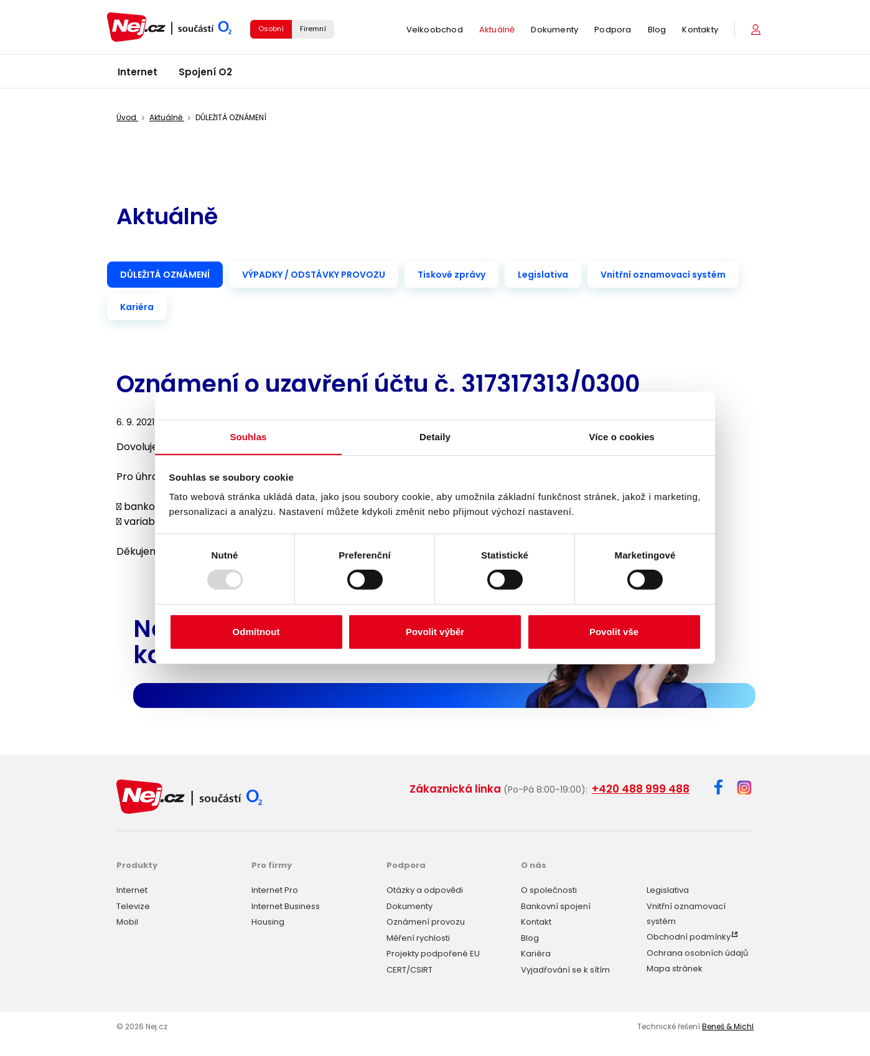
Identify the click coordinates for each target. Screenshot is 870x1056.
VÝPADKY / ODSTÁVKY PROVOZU (313, 274)
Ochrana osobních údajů (697, 952)
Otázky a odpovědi (424, 889)
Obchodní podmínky (689, 936)
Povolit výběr (435, 631)
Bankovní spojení (556, 905)
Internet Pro (274, 889)
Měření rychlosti (418, 937)
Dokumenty (554, 31)
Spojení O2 (205, 74)
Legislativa (543, 274)
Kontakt (536, 921)
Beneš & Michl (728, 1025)
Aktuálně (497, 31)
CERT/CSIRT (409, 968)
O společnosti (549, 889)
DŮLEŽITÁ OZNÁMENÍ (165, 274)
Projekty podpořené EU (433, 953)
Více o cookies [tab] (622, 436)
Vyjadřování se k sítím (565, 968)
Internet (137, 74)
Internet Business (285, 905)
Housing (267, 921)
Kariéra (137, 307)
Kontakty (700, 31)
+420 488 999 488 (641, 788)
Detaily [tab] (435, 436)
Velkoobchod (434, 31)
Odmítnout (256, 631)
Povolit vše (613, 631)
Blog (657, 31)
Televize (133, 905)
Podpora (612, 31)
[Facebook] (718, 789)
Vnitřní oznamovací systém (663, 274)
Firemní (313, 30)
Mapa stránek (675, 968)
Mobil (127, 921)
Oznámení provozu (425, 921)
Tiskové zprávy (451, 274)
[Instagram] (744, 788)
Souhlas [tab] (248, 436)
